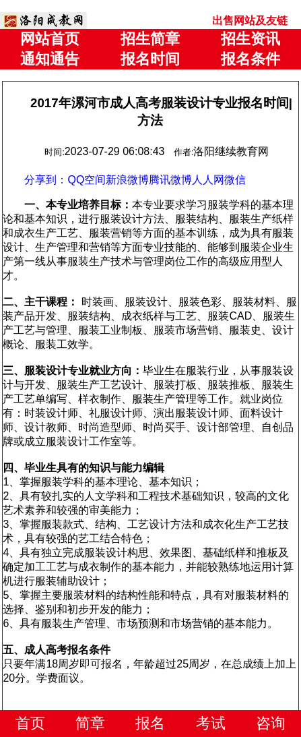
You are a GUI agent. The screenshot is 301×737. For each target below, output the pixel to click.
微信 (235, 179)
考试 (211, 723)
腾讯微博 (170, 179)
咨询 (271, 723)
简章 (90, 723)
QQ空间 (86, 179)
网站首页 (49, 38)
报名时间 (150, 59)
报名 (150, 723)
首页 (30, 723)
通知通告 (49, 59)
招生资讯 (250, 38)
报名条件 (250, 59)
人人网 (208, 179)
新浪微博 (127, 179)
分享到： (45, 179)
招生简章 (150, 38)
